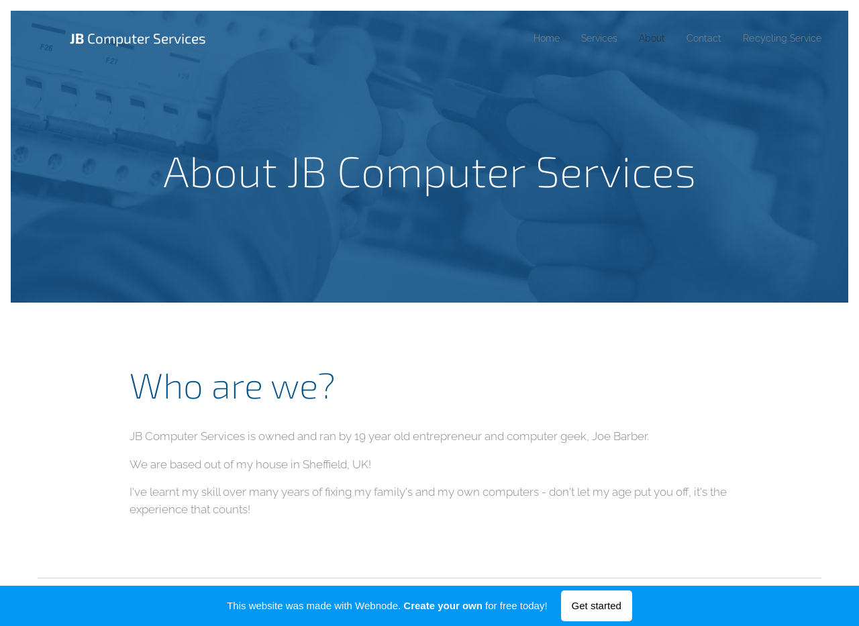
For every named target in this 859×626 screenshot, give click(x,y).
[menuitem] (527, 38)
